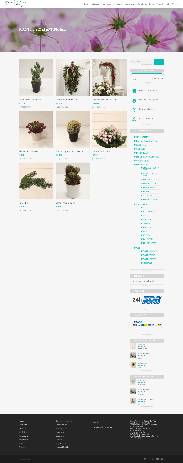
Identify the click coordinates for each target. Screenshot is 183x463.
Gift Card (107, 4)
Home (86, 4)
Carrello (59, 439)
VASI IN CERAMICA (150, 251)
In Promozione (146, 118)
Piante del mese (146, 109)
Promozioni (130, 4)
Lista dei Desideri (63, 447)
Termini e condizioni (64, 421)
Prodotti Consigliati (148, 99)
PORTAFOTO (148, 239)
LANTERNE (147, 227)
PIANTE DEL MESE (150, 199)
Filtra (134, 79)
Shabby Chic (141, 145)
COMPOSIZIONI (142, 161)
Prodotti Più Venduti (149, 90)
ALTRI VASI (147, 263)
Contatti (160, 4)
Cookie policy (61, 425)
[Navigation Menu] (178, 4)
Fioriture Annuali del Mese (146, 141)
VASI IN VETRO (149, 255)
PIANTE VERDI (149, 187)
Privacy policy (61, 428)
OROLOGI (147, 207)
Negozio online (62, 443)
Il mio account (61, 432)
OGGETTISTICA (142, 204)
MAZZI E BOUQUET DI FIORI (150, 169)
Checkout (60, 436)
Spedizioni (118, 4)
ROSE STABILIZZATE (151, 179)
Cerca (159, 62)
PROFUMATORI (149, 243)
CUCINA (146, 235)
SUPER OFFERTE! (143, 137)
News (151, 4)
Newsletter (142, 4)
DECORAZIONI (149, 211)
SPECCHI (146, 223)
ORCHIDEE (147, 195)
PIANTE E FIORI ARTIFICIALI (147, 157)
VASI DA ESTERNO (150, 259)
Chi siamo (96, 4)
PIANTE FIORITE (149, 183)
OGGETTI (147, 219)
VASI (138, 248)
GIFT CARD (140, 149)
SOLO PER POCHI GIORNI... (149, 175)
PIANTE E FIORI (142, 165)
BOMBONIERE (142, 153)
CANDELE (147, 231)
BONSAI (146, 191)
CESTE (145, 215)
